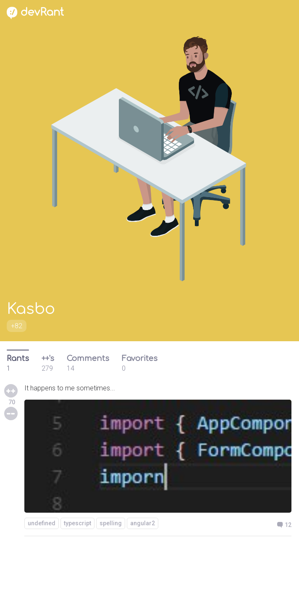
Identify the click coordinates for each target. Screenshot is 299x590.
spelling (111, 523)
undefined (41, 523)
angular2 (142, 523)
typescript (77, 523)
